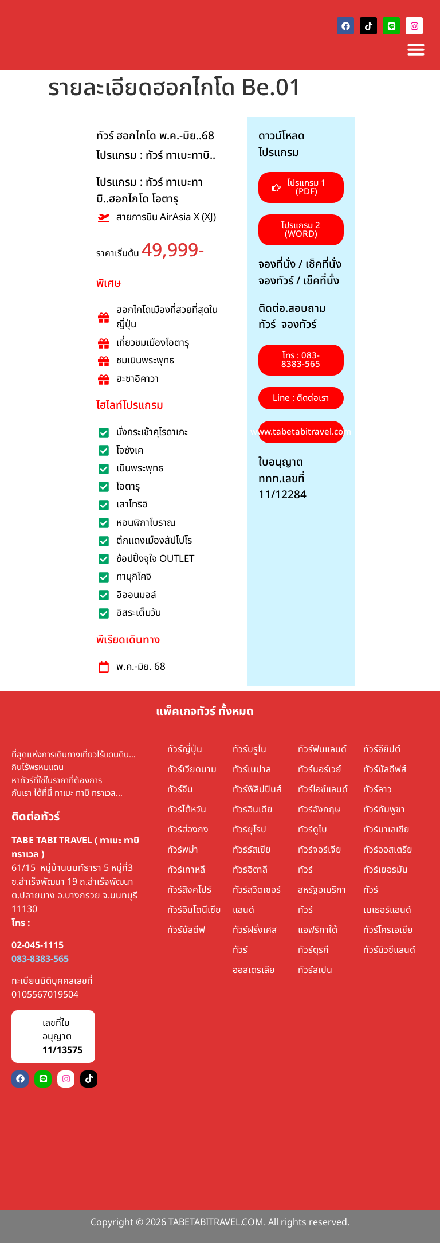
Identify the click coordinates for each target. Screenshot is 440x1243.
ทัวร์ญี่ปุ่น (184, 749)
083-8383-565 (40, 959)
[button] (301, 229)
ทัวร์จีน (180, 789)
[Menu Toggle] (416, 49)
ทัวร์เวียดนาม (192, 769)
